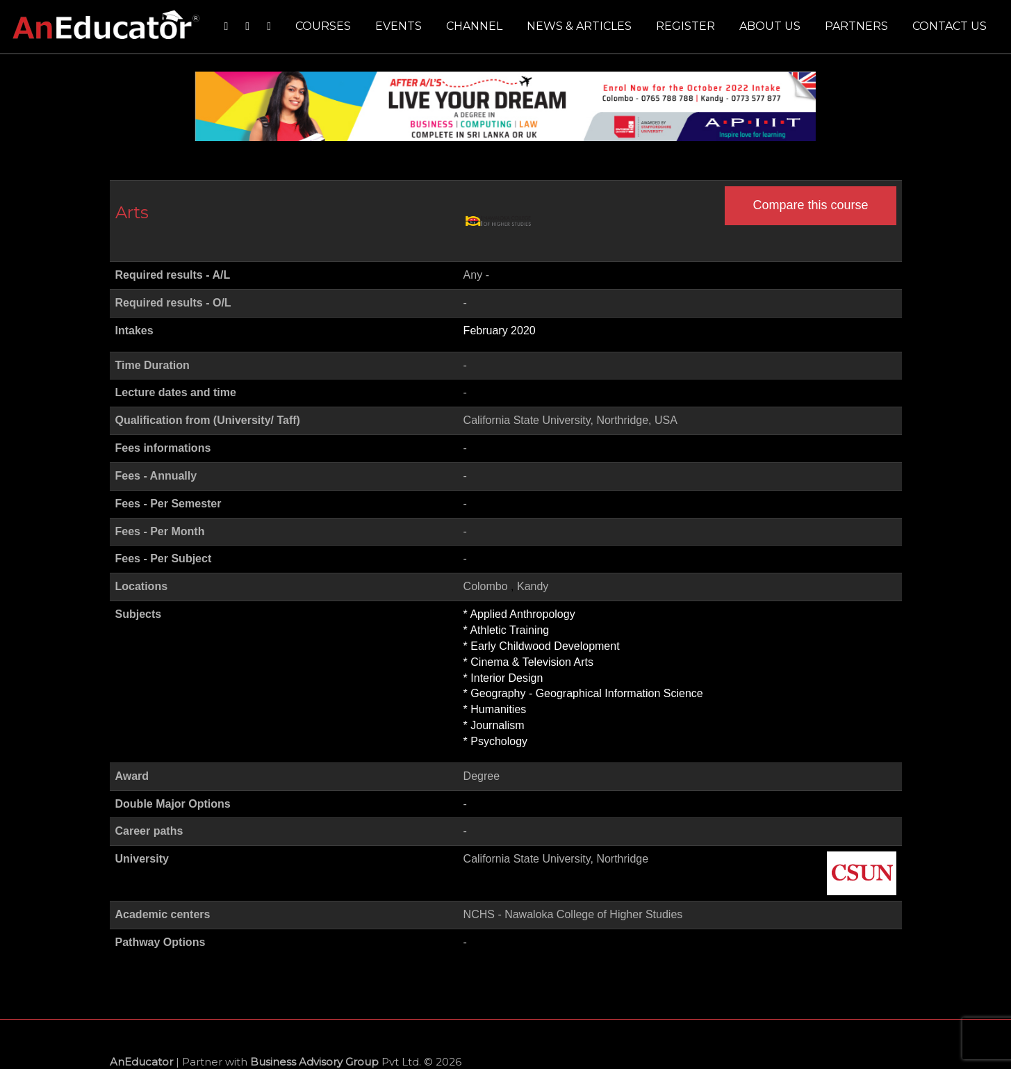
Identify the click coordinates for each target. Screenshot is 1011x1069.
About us (769, 26)
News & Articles (579, 26)
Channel (474, 26)
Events (398, 26)
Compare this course (810, 205)
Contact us (949, 26)
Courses (323, 26)
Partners (856, 26)
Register (685, 26)
